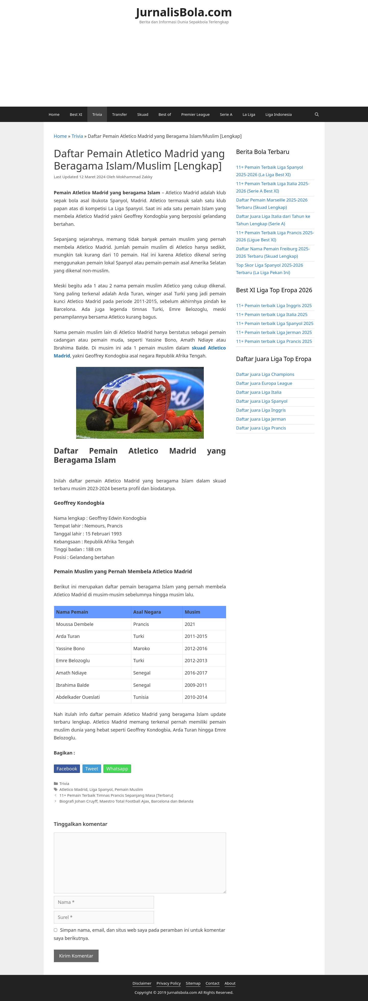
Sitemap (193, 983)
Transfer (119, 114)
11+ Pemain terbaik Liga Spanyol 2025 (275, 323)
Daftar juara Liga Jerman (261, 419)
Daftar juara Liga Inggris (261, 410)
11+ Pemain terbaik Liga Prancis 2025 (274, 341)
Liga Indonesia (278, 114)
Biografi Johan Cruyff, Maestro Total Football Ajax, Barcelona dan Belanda (127, 801)
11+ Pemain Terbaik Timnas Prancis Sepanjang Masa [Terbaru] (116, 795)
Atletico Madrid (73, 789)
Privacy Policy (169, 983)
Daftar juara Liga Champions (265, 374)
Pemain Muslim (129, 789)
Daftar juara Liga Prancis (261, 428)
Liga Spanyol (101, 789)
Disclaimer (142, 983)
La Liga (249, 114)
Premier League (195, 114)
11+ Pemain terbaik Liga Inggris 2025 (274, 305)
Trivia (97, 114)
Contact (212, 983)
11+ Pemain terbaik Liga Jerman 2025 (274, 332)
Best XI (76, 114)
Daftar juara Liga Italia (258, 392)
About (230, 983)
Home (54, 114)
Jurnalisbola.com (182, 992)
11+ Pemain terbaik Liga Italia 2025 (272, 314)
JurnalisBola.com (184, 12)
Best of (165, 114)
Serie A (226, 114)
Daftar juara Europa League (264, 383)
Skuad (142, 114)
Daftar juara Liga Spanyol (262, 401)
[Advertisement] (184, 68)
